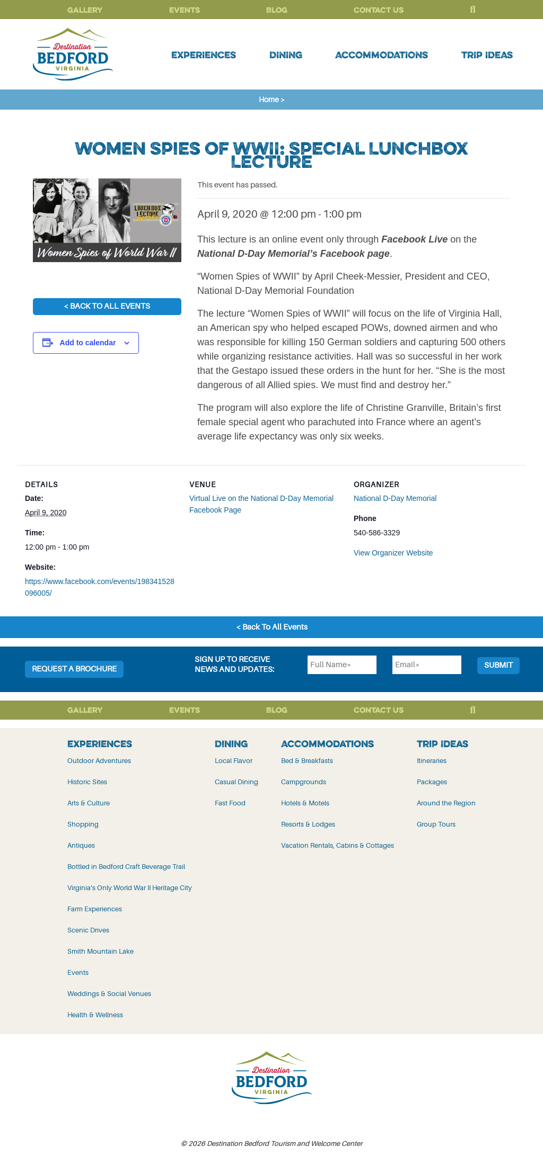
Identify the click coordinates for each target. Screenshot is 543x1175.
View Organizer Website (393, 553)
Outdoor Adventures (99, 761)
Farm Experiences (94, 909)
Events (184, 10)
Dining (285, 54)
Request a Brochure (74, 669)
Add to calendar (88, 342)
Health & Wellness (95, 1015)
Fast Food (230, 803)
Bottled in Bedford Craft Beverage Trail (126, 867)
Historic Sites (87, 782)
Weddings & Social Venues (109, 994)
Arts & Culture (88, 803)
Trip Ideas (487, 54)
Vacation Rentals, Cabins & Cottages (337, 845)
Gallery (85, 10)
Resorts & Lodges (308, 824)
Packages (432, 782)
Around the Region (446, 803)
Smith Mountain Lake (100, 951)
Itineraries (431, 761)
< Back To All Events (107, 306)
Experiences (203, 54)
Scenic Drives (88, 930)
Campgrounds (303, 782)
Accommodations (381, 54)
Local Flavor (233, 761)
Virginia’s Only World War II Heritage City (129, 888)
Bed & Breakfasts (307, 761)
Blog (276, 10)
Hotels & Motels (305, 803)
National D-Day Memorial (395, 498)
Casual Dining (236, 782)
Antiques (81, 845)
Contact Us (379, 10)
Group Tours (436, 824)
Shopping (83, 824)
